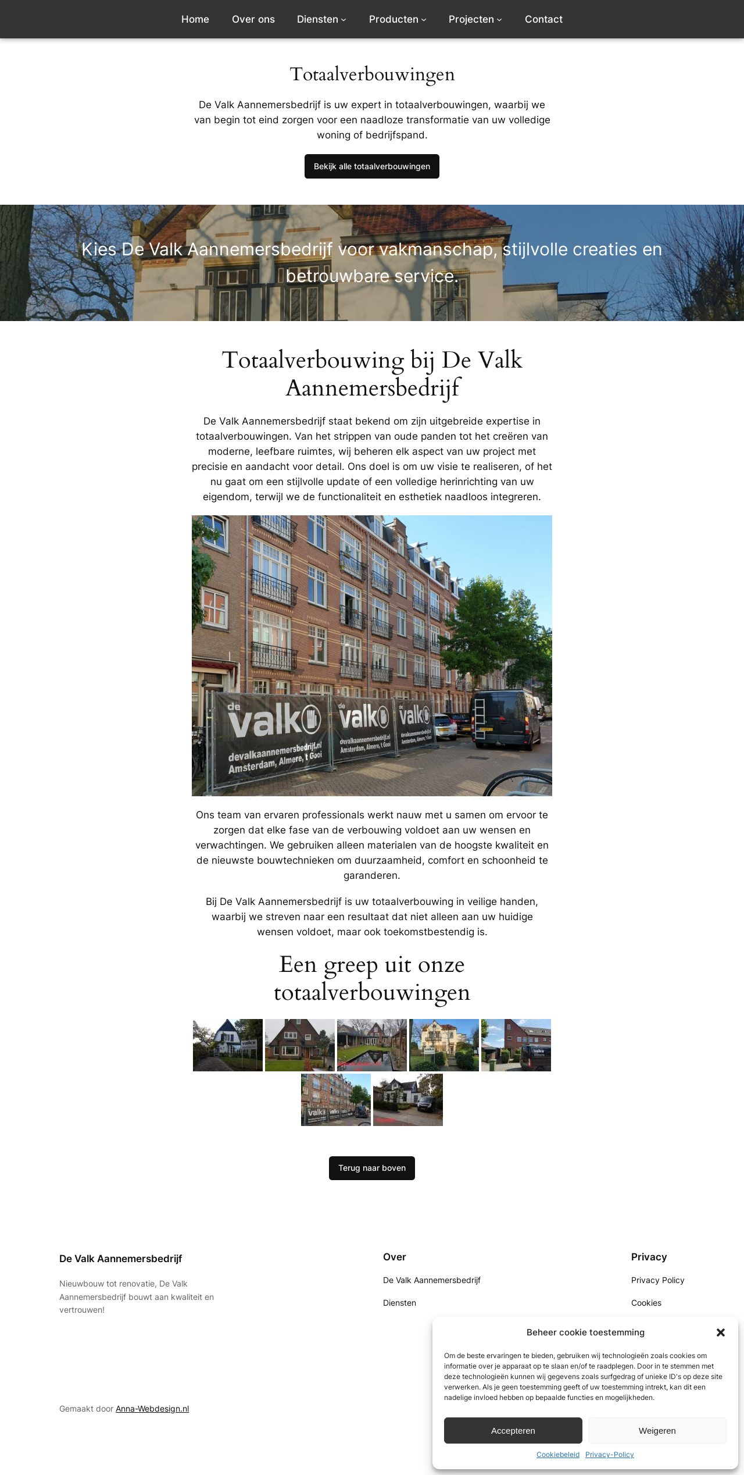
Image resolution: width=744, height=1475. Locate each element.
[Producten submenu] (424, 19)
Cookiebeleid (558, 1454)
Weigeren (657, 1430)
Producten (394, 19)
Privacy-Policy (609, 1454)
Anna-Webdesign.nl (152, 1408)
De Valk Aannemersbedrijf (120, 1258)
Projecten (471, 19)
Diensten (317, 19)
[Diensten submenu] (343, 19)
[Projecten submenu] (499, 19)
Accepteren (513, 1430)
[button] (721, 1332)
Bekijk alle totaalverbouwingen (372, 166)
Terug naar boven (372, 1168)
